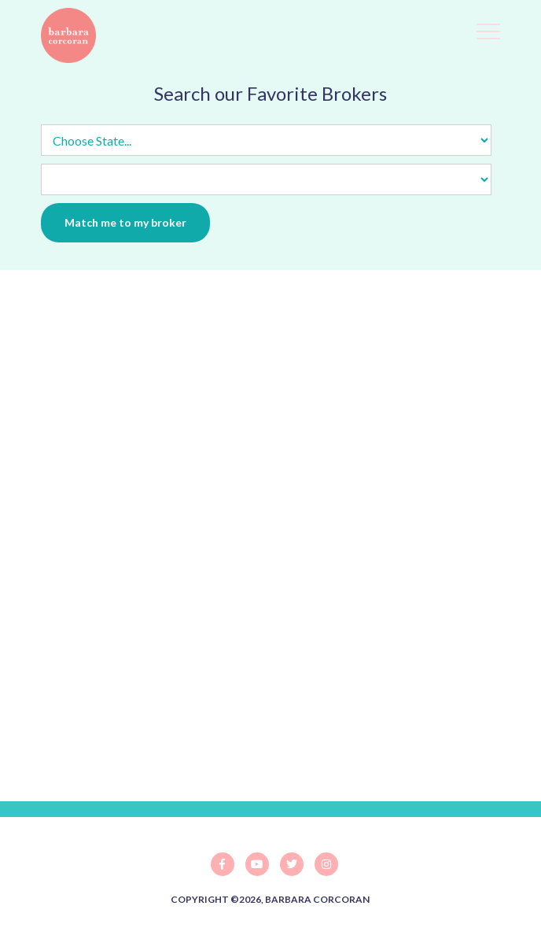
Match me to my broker (125, 222)
